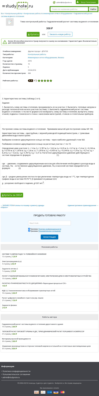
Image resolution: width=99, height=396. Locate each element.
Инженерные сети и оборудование (42, 57)
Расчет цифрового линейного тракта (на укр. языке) (22, 298)
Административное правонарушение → (83, 205)
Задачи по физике (9, 305)
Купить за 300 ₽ (13, 195)
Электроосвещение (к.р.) (12, 261)
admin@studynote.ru (64, 2)
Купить (34, 34)
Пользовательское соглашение (16, 374)
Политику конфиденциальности (49, 229)
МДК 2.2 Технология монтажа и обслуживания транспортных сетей (28, 291)
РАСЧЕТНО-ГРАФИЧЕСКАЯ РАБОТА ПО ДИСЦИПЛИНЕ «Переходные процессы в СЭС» (34, 283)
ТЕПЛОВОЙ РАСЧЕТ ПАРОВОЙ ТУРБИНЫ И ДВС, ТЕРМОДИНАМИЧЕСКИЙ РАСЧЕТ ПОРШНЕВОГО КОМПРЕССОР (43, 331)
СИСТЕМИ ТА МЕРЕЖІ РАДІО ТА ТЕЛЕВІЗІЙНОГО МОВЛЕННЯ (24, 254)
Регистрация (49, 237)
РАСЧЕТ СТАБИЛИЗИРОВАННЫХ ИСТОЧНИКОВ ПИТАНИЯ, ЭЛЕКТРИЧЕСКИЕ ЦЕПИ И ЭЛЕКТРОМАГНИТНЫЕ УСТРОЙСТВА (46, 276)
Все (2, 13)
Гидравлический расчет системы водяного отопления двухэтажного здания (32, 324)
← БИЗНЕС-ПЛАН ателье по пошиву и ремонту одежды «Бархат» (22, 206)
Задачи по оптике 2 (10, 269)
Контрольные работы (13, 13)
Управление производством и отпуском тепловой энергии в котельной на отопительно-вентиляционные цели (46, 346)
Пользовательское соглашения (49, 231)
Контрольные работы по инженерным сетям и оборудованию (48, 13)
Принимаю (45, 229)
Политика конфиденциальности (16, 371)
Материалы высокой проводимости (16, 339)
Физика (61, 57)
